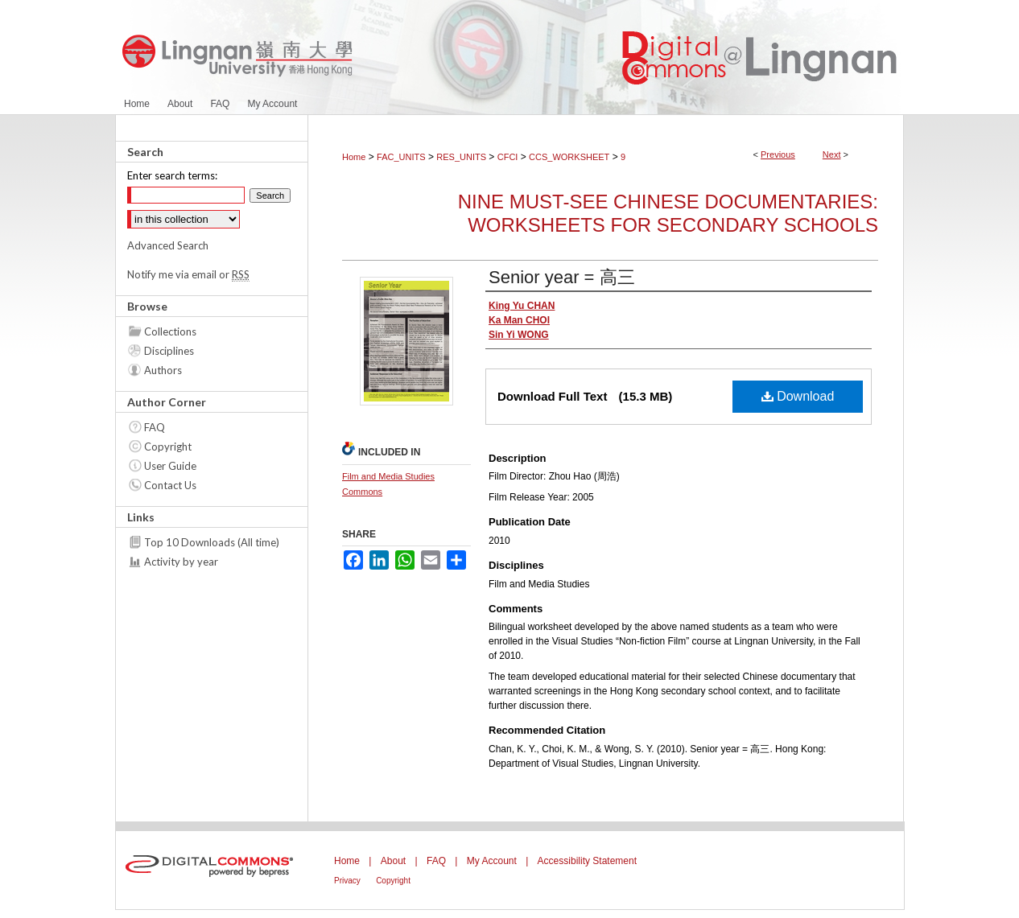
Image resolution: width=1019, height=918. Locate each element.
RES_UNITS (461, 157)
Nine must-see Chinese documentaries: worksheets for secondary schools (668, 213)
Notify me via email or (188, 274)
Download (798, 396)
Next (832, 154)
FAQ (154, 427)
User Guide (170, 465)
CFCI (507, 157)
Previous (778, 154)
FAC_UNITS (401, 157)
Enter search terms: (172, 175)
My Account (492, 861)
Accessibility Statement (587, 861)
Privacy (347, 880)
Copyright (168, 446)
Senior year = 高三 (562, 277)
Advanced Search (167, 245)
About (393, 861)
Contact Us (170, 485)
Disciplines (169, 350)
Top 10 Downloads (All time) (211, 542)
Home (353, 157)
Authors (163, 370)
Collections (170, 331)
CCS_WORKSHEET (569, 157)
